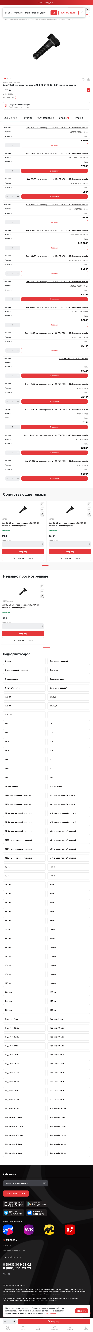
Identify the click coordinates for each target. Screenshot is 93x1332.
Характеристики (45, 118)
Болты (27, 19)
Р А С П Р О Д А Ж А (46, 3)
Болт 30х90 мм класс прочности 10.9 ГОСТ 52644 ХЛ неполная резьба (57, 256)
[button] (23, 1328)
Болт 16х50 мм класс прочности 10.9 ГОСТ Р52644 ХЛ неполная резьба (20, 606)
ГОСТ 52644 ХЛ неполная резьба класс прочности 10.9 (48, 19)
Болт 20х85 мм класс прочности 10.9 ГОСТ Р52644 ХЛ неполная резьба (56, 333)
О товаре (28, 118)
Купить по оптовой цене (23, 558)
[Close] (82, 11)
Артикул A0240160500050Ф (11, 82)
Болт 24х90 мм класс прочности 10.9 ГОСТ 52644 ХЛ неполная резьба (57, 153)
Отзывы (64, 118)
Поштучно (70, 19)
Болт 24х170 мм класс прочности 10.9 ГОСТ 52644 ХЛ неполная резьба (57, 128)
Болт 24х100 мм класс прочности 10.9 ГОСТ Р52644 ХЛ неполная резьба (56, 435)
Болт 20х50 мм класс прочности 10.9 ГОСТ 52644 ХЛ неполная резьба (57, 205)
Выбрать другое (68, 12)
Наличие (79, 118)
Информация (9, 1174)
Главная (5, 19)
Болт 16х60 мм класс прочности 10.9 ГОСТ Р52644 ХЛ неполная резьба (56, 409)
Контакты (7, 1245)
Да (54, 12)
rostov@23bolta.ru (12, 1257)
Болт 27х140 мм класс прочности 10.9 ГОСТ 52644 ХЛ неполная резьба (57, 307)
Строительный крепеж (17, 19)
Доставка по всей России (14, 1250)
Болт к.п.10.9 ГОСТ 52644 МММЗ (73, 359)
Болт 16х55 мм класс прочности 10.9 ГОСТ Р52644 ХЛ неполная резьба (56, 384)
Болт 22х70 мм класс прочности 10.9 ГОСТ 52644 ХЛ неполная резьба (57, 179)
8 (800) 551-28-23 (17, 1268)
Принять (81, 1311)
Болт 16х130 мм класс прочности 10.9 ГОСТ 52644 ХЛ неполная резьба (57, 230)
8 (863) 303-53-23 (17, 1264)
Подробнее (51, 1313)
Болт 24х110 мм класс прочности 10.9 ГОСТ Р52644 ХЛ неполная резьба (56, 461)
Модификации (11, 118)
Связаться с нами (16, 1193)
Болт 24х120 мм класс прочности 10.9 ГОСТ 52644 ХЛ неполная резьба (57, 282)
